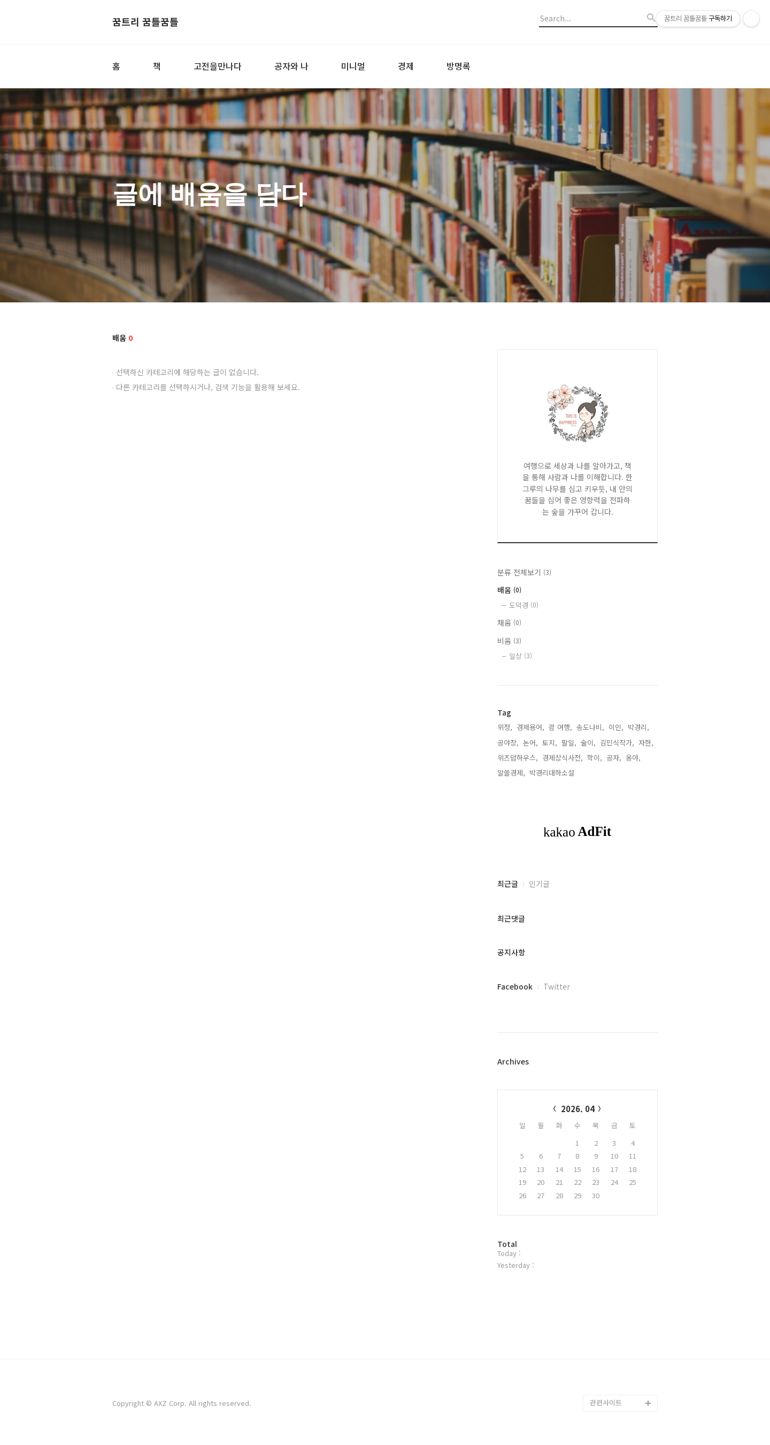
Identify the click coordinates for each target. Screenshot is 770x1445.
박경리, (638, 727)
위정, (504, 727)
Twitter (556, 986)
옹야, (633, 757)
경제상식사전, (562, 757)
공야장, (508, 742)
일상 (520, 656)
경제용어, (530, 727)
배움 (509, 589)
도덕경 (523, 605)
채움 (509, 622)
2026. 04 (578, 1108)
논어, (530, 742)
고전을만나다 (218, 66)
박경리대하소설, (552, 772)
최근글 (507, 883)
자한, (645, 742)
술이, (588, 742)
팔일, (568, 742)
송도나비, (590, 727)
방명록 (458, 66)
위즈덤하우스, (517, 757)
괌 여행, (560, 727)
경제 (406, 66)
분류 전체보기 (524, 572)
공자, (613, 757)
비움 (509, 640)
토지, (549, 742)
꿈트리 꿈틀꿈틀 (145, 22)
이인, (616, 727)
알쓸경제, (511, 772)
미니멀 (353, 66)
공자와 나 (291, 66)
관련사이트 (606, 1402)
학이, (594, 757)
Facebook (515, 986)
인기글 (539, 883)
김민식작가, (617, 742)
